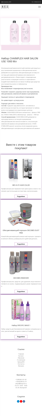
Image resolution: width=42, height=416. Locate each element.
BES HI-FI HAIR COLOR (21, 185)
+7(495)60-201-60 (21, 379)
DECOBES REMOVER (21, 278)
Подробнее (21, 196)
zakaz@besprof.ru (21, 383)
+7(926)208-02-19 (21, 381)
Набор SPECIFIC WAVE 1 (21, 325)
